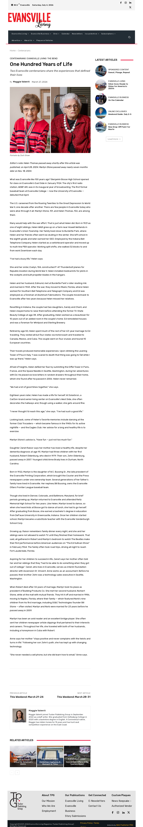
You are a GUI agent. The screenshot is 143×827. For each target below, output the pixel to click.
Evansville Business (118, 97)
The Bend (52, 58)
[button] (129, 37)
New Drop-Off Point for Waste (119, 128)
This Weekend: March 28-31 (73, 696)
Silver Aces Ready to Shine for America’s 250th (23, 761)
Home (13, 50)
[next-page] (17, 772)
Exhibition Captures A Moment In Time (50, 763)
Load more (114, 139)
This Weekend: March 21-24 (27, 696)
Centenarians (24, 50)
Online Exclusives (117, 111)
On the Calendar (116, 100)
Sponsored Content (118, 70)
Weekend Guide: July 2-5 (119, 114)
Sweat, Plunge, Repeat (119, 72)
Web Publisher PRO (125, 822)
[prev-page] (12, 772)
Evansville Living (37, 58)
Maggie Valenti (21, 82)
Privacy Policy (85, 820)
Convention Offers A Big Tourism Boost (77, 763)
